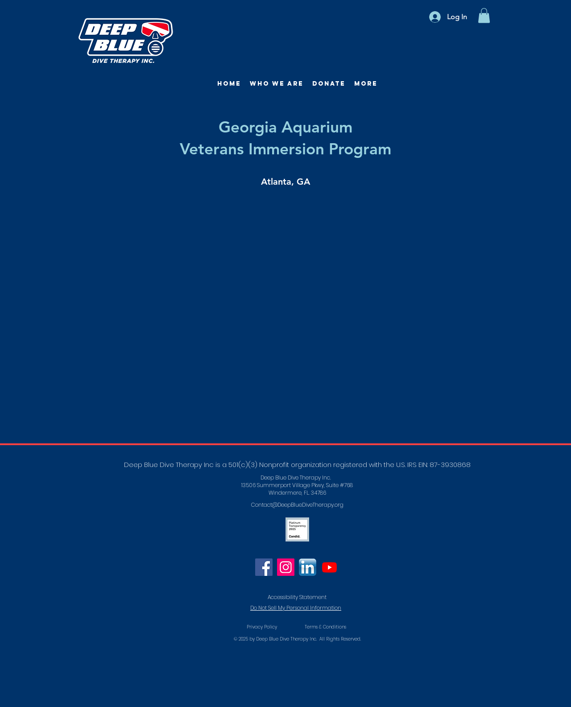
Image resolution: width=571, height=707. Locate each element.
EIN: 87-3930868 (444, 464)
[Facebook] (264, 567)
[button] (484, 15)
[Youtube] (329, 567)
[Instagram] (285, 567)
